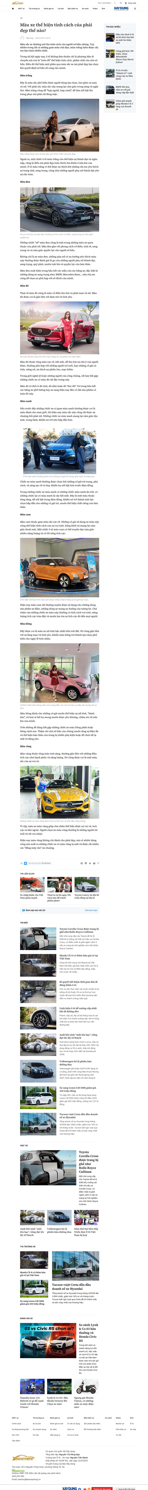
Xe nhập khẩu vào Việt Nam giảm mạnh (31, 896)
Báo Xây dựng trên (40, 863)
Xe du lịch (37, 1424)
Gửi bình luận (91, 910)
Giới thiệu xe (121, 1429)
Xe (21, 18)
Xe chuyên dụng (39, 1429)
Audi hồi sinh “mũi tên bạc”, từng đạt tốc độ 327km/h (78, 1036)
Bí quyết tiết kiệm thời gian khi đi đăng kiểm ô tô (79, 983)
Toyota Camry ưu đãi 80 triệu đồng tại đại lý (87, 896)
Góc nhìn (15, 1435)
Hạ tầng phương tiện (20, 1429)
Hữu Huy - (30, 38)
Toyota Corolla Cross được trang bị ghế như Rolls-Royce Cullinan (79, 930)
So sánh (53, 1429)
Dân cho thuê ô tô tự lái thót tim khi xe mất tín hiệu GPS (125, 38)
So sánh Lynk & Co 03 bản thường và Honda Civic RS (88, 1333)
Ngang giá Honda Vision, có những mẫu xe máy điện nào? (84, 1402)
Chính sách (16, 1424)
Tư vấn (118, 1435)
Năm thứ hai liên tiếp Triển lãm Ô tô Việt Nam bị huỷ (86, 1232)
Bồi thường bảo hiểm (92, 1429)
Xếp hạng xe (55, 1435)
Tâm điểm (16, 1441)
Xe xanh (85, 8)
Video (95, 8)
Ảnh (103, 8)
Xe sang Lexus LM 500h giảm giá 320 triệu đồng (78, 1089)
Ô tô (132, 1424)
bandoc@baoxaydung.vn (29, 1479)
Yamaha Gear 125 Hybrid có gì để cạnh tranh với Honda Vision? (32, 1402)
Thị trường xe (34, 8)
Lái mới (61, 8)
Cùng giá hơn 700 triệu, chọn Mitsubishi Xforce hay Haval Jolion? (125, 57)
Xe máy (36, 1435)
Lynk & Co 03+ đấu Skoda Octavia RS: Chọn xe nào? (57, 1401)
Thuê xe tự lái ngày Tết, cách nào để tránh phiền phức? (59, 898)
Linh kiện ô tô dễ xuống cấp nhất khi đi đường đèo (78, 1010)
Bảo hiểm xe (73, 8)
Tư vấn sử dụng (73, 1424)
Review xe (120, 1424)
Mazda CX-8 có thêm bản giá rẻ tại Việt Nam (79, 957)
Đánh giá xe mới (56, 1424)
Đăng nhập (132, 3)
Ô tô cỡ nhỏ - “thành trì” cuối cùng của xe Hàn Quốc (124, 74)
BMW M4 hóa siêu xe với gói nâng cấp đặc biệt (125, 89)
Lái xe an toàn (73, 1435)
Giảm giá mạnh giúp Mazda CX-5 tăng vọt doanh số (124, 105)
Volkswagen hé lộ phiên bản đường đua (76, 1063)
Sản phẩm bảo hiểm (92, 1424)
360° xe (21, 8)
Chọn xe (70, 1429)
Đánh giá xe (49, 8)
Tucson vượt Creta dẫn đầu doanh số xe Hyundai (79, 1116)
